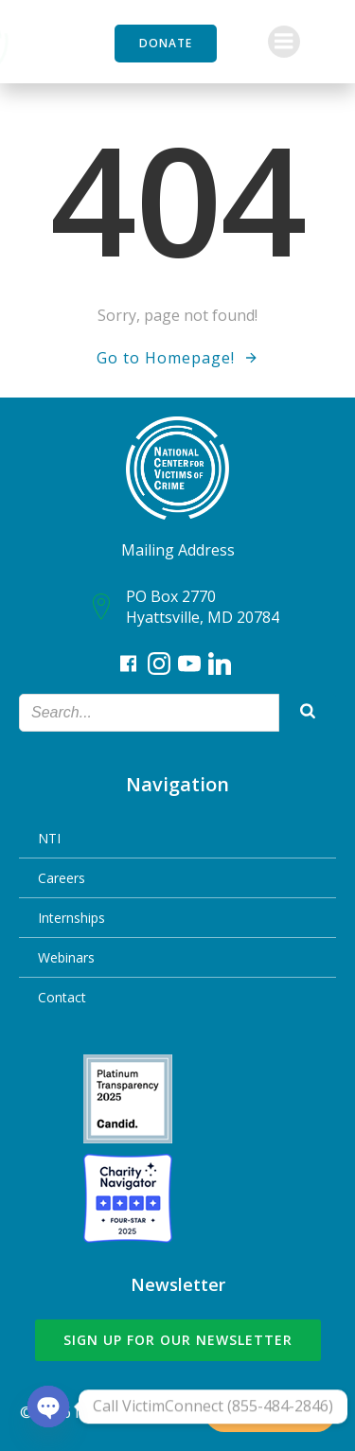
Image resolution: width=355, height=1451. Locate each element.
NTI (49, 838)
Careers (61, 878)
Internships (71, 918)
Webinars (66, 957)
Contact (62, 997)
